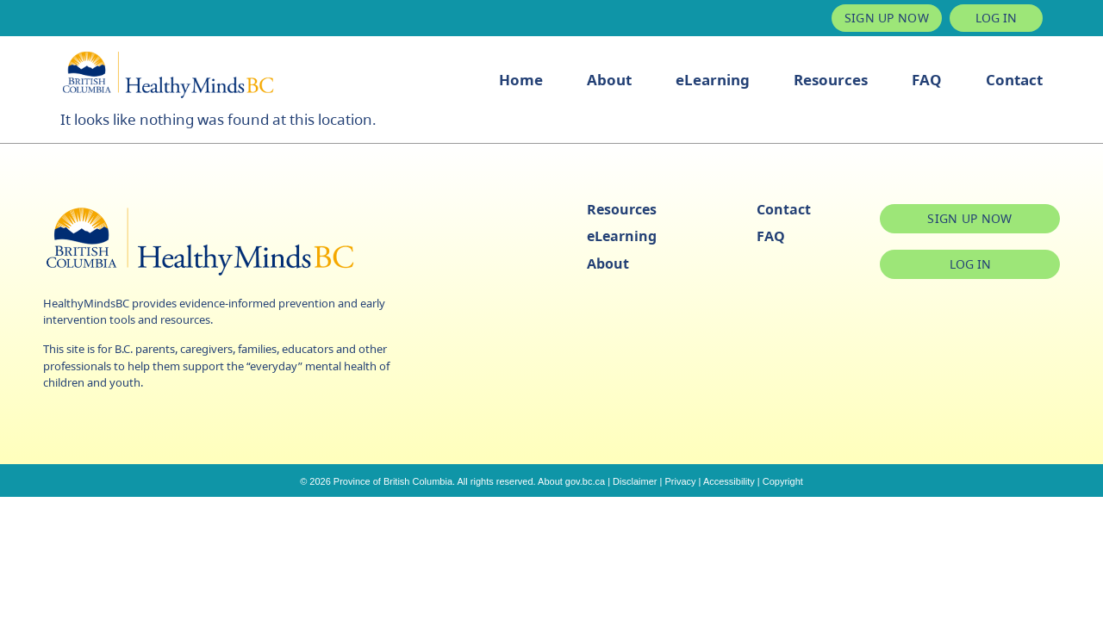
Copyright (783, 481)
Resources (831, 80)
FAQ (927, 80)
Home (521, 80)
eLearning (713, 80)
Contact (1014, 80)
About (609, 80)
